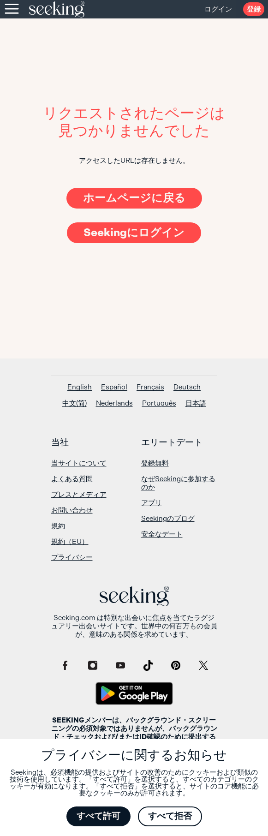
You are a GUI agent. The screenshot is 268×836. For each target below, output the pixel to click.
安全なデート (162, 534)
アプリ (151, 503)
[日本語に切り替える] (196, 403)
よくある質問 (72, 479)
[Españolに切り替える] (114, 387)
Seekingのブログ (168, 518)
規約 (58, 526)
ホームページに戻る (134, 197)
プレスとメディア (79, 494)
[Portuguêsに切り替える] (159, 403)
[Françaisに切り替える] (150, 387)
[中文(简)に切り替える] (74, 403)
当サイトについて (79, 463)
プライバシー (72, 557)
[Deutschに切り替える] (187, 387)
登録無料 (155, 463)
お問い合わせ (72, 510)
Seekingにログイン (134, 232)
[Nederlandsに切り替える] (114, 403)
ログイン (218, 9)
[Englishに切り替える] (79, 387)
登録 (254, 9)
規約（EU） (70, 541)
